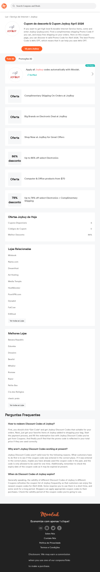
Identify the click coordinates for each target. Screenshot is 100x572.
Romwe (11, 372)
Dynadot (12, 300)
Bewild (11, 359)
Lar (7, 16)
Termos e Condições (50, 547)
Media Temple (15, 281)
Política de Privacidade (50, 542)
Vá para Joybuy (32, 48)
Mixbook (12, 255)
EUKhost (12, 313)
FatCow (11, 307)
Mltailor (11, 365)
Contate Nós (50, 538)
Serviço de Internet (19, 16)
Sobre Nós (50, 533)
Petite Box (13, 385)
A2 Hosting (13, 274)
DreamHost (13, 268)
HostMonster (14, 287)
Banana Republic (16, 339)
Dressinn (12, 352)
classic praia (13, 398)
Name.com (13, 261)
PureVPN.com (14, 294)
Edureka (12, 346)
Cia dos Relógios (16, 391)
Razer (10, 378)
